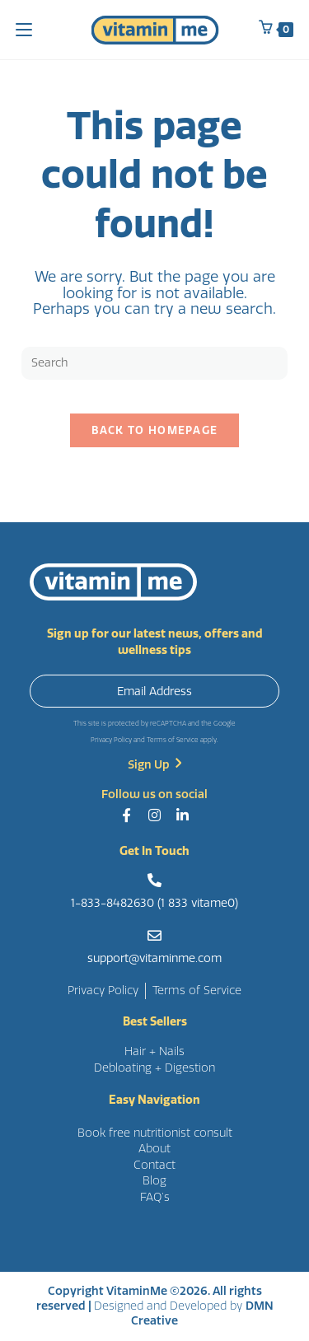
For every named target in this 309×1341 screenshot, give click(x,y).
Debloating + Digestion (154, 1068)
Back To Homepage (154, 430)
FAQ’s (155, 1197)
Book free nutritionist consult (154, 1133)
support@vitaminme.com (154, 958)
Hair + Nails (154, 1051)
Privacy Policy (111, 740)
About (154, 1149)
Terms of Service (173, 740)
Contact (154, 1165)
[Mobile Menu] (24, 29)
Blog (154, 1181)
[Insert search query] (154, 363)
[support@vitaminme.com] (154, 935)
